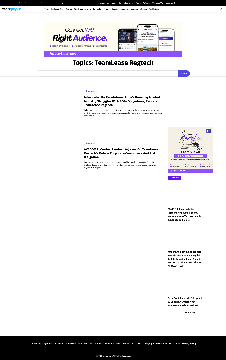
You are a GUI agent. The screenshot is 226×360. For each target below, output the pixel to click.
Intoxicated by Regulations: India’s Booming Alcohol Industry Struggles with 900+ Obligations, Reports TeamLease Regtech (122, 101)
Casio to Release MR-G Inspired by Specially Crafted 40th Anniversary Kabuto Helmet (184, 302)
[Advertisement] (190, 98)
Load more (190, 312)
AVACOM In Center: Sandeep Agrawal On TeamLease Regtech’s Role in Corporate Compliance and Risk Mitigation (121, 153)
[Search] (184, 73)
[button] (221, 9)
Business (90, 91)
